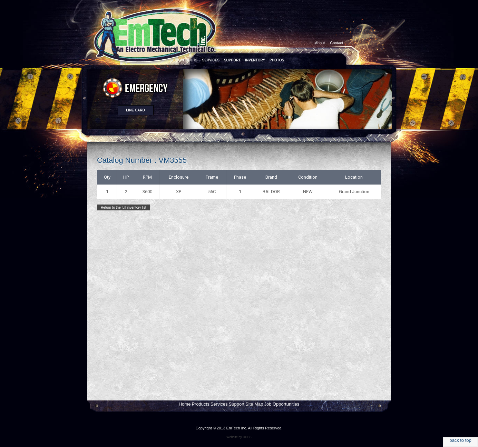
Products (200, 404)
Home (185, 404)
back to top (460, 440)
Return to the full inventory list (123, 207)
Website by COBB (238, 437)
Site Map (254, 404)
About (320, 43)
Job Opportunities (281, 404)
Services (219, 404)
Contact (336, 43)
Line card (135, 110)
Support (237, 404)
